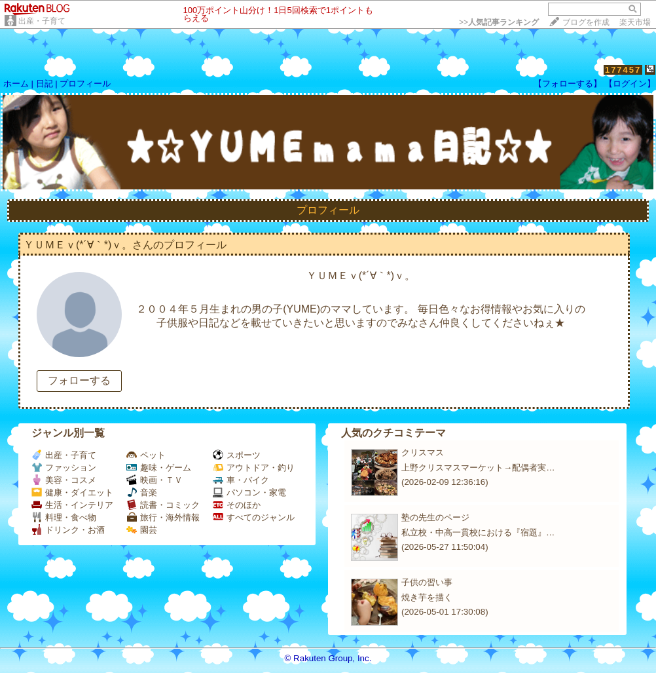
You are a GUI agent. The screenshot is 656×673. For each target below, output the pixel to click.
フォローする (79, 380)
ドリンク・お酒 (68, 530)
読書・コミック (163, 505)
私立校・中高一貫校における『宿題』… (478, 532)
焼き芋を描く (426, 597)
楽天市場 (635, 22)
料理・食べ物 (63, 517)
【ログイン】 (629, 83)
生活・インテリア (72, 505)
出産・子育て (41, 21)
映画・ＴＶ (154, 480)
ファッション (63, 467)
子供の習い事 (426, 582)
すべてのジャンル (254, 517)
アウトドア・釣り (254, 467)
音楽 (141, 492)
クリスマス (422, 452)
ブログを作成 (586, 22)
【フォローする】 (568, 83)
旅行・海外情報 (163, 517)
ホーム (16, 83)
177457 (623, 70)
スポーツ (237, 455)
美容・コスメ (63, 480)
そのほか (237, 505)
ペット (146, 455)
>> (499, 22)
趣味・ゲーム (158, 467)
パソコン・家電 (249, 492)
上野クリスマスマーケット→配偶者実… (478, 467)
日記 (44, 83)
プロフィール (85, 83)
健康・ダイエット (72, 492)
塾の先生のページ (435, 517)
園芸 (141, 530)
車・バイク (241, 480)
